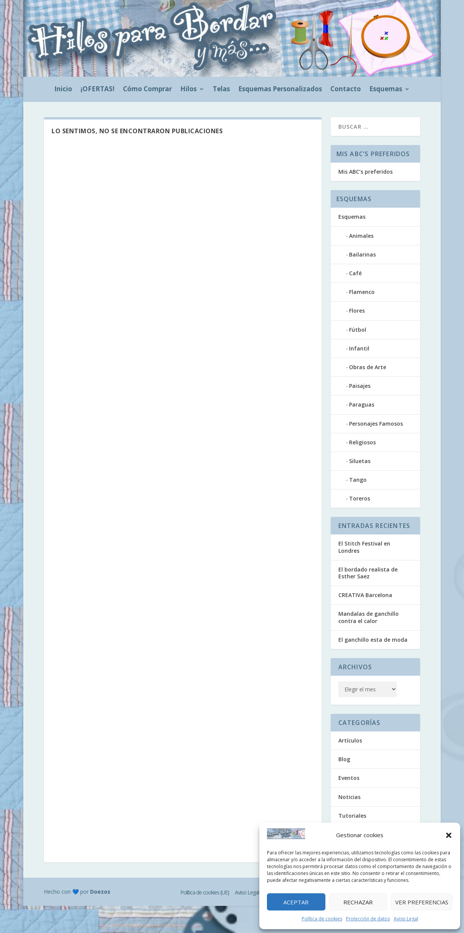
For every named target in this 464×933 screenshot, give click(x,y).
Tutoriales (352, 815)
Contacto (345, 89)
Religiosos (362, 442)
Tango (358, 479)
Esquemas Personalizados (280, 89)
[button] (449, 835)
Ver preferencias (421, 902)
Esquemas (385, 89)
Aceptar (296, 902)
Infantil (359, 348)
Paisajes (359, 385)
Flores (357, 310)
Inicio (63, 89)
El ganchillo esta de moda (372, 639)
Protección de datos (368, 918)
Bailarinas (362, 254)
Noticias (349, 797)
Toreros (359, 498)
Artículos (350, 740)
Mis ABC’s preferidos (365, 171)
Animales (361, 235)
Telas (221, 89)
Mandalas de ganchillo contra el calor (368, 617)
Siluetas (359, 461)
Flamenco (362, 291)
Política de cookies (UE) (204, 892)
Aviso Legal (406, 918)
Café (355, 273)
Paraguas (361, 404)
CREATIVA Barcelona (365, 595)
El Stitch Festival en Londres (364, 547)
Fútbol (357, 329)
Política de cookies (322, 918)
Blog (344, 759)
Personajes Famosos (376, 423)
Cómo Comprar (147, 89)
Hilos (188, 89)
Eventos (348, 777)
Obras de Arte (367, 367)
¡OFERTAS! (98, 89)
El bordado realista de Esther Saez (368, 573)
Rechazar (358, 902)
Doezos (100, 891)
